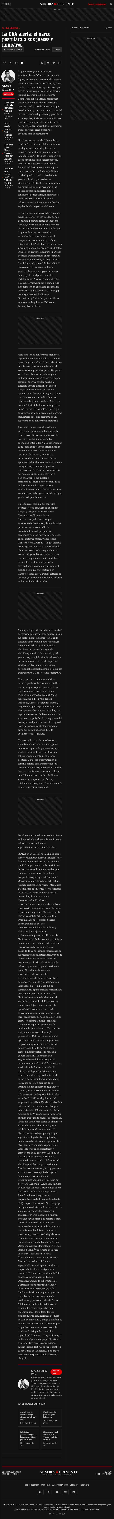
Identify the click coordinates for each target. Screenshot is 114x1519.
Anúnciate (74, 1485)
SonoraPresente (57, 4)
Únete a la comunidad (97, 4)
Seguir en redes (55, 1372)
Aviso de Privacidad (60, 1485)
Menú (6, 3)
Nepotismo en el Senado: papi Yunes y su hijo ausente (50, 1436)
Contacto (85, 1485)
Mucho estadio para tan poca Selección (49, 1414)
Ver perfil (8, 94)
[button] (42, 63)
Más (108, 27)
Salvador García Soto (13, 49)
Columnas (57, 49)
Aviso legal (45, 1485)
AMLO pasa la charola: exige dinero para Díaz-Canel (28, 1416)
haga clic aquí (72, 1509)
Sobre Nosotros (32, 1485)
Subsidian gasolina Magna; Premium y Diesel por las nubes (28, 1436)
